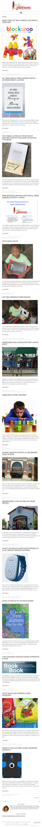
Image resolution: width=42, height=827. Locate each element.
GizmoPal (13, 597)
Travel (8, 497)
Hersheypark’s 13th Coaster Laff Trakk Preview (18, 502)
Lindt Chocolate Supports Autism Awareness (16, 694)
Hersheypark (13, 545)
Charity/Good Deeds (10, 689)
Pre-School (22, 339)
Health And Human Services (21, 449)
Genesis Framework (25, 825)
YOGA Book (19, 192)
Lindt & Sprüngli (20, 744)
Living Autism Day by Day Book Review (17, 601)
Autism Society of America (11, 690)
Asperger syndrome (8, 449)
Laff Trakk (16, 545)
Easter (16, 744)
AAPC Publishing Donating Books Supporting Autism (20, 658)
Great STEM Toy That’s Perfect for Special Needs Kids (20, 21)
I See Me (14, 339)
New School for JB (10, 241)
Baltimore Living (10, 390)
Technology (16, 192)
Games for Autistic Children (14, 395)
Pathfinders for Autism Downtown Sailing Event (20, 343)
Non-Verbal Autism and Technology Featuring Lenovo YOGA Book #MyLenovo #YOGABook (19, 138)
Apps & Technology (7, 191)
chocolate (14, 744)
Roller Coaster (20, 545)
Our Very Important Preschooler (16, 297)
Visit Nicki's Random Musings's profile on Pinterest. (13, 816)
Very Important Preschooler (27, 339)
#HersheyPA (7, 498)
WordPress (32, 825)
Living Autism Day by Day (11, 653)
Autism (6, 131)
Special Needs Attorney (11, 132)
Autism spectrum (15, 449)
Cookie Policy (26, 823)
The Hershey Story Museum (26, 498)
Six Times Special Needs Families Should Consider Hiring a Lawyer (18, 79)
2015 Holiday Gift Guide (8, 338)
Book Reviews (9, 652)
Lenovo (9, 192)
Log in (36, 825)
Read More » (6, 70)
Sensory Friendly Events (19, 498)
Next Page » (37, 797)
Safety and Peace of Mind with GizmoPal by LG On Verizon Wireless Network (20, 549)
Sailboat (25, 391)
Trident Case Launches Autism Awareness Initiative (19, 749)
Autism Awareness (10, 339)
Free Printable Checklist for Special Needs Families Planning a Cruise (20, 197)
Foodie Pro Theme (16, 825)
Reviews (14, 191)
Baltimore (9, 391)
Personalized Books (17, 339)
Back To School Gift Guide (17, 338)
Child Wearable (10, 597)
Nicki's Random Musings (21, 5)
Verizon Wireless (17, 597)
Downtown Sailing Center (14, 391)
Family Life (22, 338)
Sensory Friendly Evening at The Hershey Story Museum (19, 453)
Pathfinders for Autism (20, 391)
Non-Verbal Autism (12, 192)
